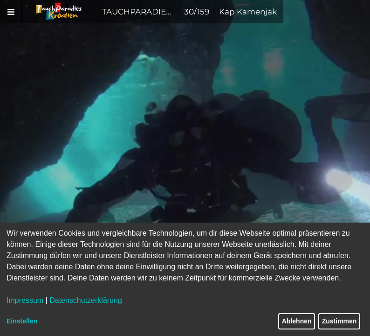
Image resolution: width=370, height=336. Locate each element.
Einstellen (22, 321)
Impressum (25, 300)
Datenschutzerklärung (85, 300)
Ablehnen (297, 321)
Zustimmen (339, 321)
